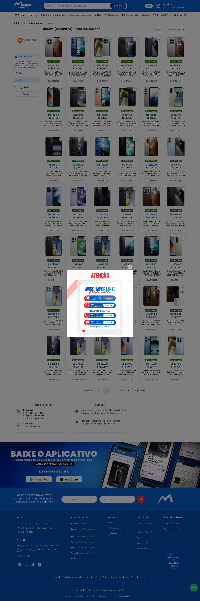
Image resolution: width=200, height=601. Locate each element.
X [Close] (130, 267)
